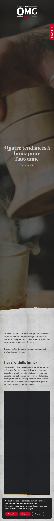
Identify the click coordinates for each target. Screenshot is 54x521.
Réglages (38, 514)
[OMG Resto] (27, 10)
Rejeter (25, 514)
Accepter (11, 514)
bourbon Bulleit (37, 519)
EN (26, 7)
